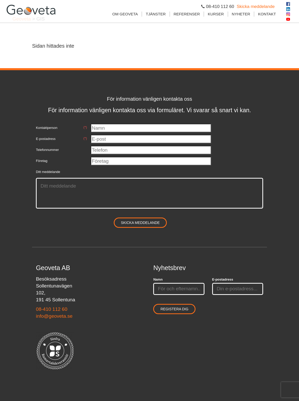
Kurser (216, 14)
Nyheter (241, 14)
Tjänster (156, 14)
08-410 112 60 (51, 309)
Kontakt (267, 14)
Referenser (187, 14)
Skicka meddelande (256, 6)
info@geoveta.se (54, 316)
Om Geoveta (125, 14)
